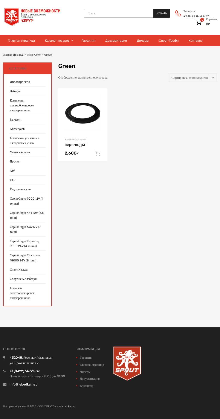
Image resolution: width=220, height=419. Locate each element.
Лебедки (15, 91)
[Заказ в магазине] (193, 77)
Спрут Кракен (19, 269)
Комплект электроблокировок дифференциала (22, 293)
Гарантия (88, 40)
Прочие (14, 161)
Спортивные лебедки (23, 279)
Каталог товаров (57, 40)
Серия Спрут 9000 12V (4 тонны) (26, 201)
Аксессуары (17, 129)
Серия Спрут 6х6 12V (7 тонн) (25, 229)
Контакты (196, 40)
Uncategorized (20, 81)
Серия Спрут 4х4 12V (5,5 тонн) (27, 215)
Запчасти (15, 119)
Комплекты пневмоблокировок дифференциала (22, 105)
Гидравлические (20, 189)
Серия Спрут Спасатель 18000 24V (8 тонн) (25, 258)
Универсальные (75, 139)
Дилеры (143, 40)
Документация (116, 40)
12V (12, 170)
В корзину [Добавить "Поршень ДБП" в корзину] (97, 153)
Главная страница (21, 40)
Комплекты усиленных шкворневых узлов (24, 140)
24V (12, 180)
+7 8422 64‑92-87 (194, 16)
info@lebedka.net (23, 384)
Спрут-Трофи (169, 40)
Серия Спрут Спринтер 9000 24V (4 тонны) (24, 243)
